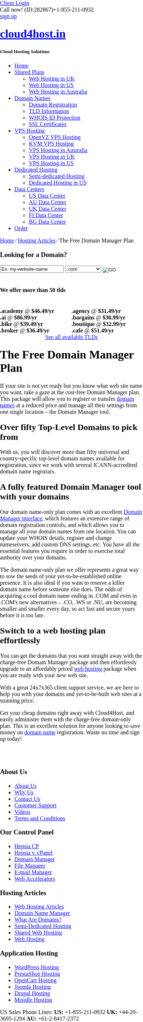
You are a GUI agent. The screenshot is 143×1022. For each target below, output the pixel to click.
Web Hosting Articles (39, 906)
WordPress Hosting (36, 967)
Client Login (14, 3)
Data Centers (29, 189)
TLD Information (49, 111)
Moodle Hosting (33, 1000)
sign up (8, 16)
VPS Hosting (29, 131)
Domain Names (32, 98)
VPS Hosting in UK (52, 157)
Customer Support (35, 805)
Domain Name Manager (42, 913)
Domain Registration (53, 105)
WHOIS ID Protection (54, 118)
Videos (22, 812)
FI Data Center (46, 215)
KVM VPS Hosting (51, 144)
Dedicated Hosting (36, 170)
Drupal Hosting (32, 993)
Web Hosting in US (51, 85)
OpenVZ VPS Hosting (55, 137)
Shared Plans (29, 72)
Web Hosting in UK (52, 79)
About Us (25, 786)
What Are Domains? (38, 919)
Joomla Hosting (32, 987)
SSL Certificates (48, 124)
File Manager (29, 866)
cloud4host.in (33, 33)
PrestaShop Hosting (37, 974)
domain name (40, 732)
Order (21, 228)
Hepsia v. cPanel (33, 853)
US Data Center (47, 196)
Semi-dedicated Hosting (56, 176)
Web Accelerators (34, 879)
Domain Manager (34, 859)
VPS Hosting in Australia (58, 150)
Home (21, 66)
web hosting (88, 669)
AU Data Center (47, 202)
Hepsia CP (26, 846)
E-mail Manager (33, 872)
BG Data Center (47, 222)
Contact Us (27, 799)
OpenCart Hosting (35, 980)
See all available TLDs (71, 337)
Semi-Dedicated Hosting (42, 926)
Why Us (23, 792)
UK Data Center (47, 209)
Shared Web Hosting (38, 932)
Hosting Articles (36, 240)
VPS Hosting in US (51, 163)
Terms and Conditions (39, 818)
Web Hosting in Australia (58, 92)
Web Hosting (29, 939)
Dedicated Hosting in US (57, 183)
